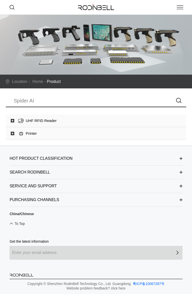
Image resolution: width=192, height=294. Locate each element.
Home (37, 81)
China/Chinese (22, 214)
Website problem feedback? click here (96, 288)
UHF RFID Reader (41, 120)
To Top (19, 224)
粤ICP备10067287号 (148, 284)
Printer (31, 133)
